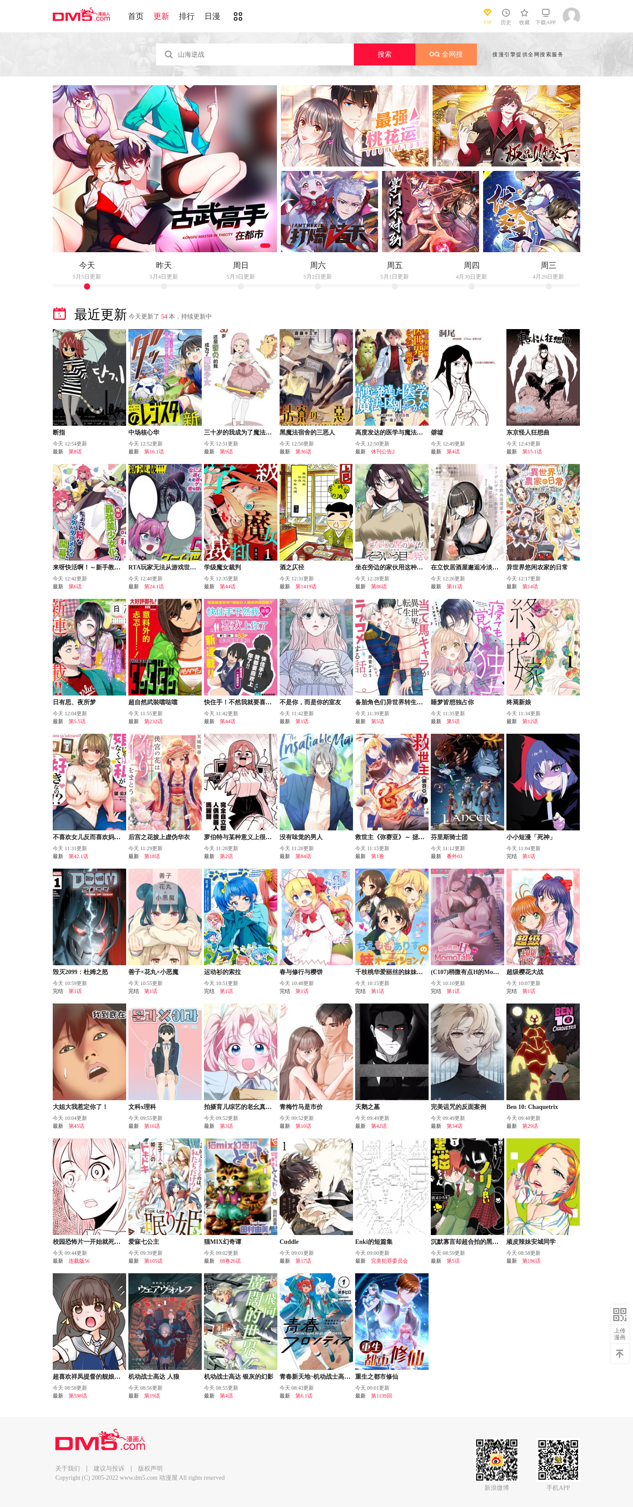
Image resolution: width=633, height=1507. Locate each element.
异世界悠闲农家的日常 (537, 567)
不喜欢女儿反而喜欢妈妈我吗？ (96, 837)
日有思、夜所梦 (74, 702)
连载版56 (79, 1261)
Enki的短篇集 (374, 1242)
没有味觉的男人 (301, 837)
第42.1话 (78, 856)
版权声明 (150, 1468)
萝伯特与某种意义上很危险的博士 (250, 837)
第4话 (453, 452)
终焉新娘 (518, 702)
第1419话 (305, 586)
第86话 (379, 586)
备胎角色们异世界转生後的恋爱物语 (404, 702)
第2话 (226, 856)
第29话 (530, 1126)
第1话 (302, 721)
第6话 (75, 586)
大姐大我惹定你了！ (80, 1107)
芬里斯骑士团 (449, 837)
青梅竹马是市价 (301, 1107)
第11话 (454, 586)
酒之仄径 (292, 567)
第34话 (454, 1126)
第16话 (152, 1126)
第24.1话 (154, 586)
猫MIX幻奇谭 (222, 1242)
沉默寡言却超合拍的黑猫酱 (468, 1242)
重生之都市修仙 (376, 1376)
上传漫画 (620, 1333)
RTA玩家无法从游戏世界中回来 (171, 567)
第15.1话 (532, 452)
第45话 (76, 1126)
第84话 (303, 856)
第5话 (377, 721)
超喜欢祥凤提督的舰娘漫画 (90, 1376)
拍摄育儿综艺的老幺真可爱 (241, 1107)
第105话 (153, 1261)
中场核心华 (143, 432)
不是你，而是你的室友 (310, 702)
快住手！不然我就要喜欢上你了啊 (250, 702)
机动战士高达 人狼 (153, 1376)
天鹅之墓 (367, 1107)
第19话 (152, 1396)
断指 (59, 432)
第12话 (530, 721)
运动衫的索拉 (222, 972)
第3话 (226, 1126)
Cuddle (289, 1242)
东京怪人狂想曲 (527, 432)
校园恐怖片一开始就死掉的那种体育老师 (108, 1242)
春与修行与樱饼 (301, 972)
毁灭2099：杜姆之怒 (80, 972)
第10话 (303, 1126)
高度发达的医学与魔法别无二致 (398, 432)
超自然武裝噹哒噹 (153, 702)
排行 (187, 16)
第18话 (152, 856)
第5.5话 (77, 721)
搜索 (385, 54)
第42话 (379, 1126)
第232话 (153, 721)
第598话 (78, 1396)
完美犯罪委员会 (389, 1261)
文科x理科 (142, 1107)
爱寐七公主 (143, 1242)
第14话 (530, 586)
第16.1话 (154, 452)
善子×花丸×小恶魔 (153, 972)
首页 (136, 16)
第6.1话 (304, 1396)
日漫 (212, 16)
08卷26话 (230, 1261)
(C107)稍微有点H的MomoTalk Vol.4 (479, 972)
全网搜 (446, 54)
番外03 (454, 856)
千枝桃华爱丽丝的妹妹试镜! (393, 972)
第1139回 (381, 1396)
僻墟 (437, 432)
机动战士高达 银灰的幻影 (238, 1376)
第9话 (226, 452)
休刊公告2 (383, 452)
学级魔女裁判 (222, 567)
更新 (161, 16)
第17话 (303, 1261)
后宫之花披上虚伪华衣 (159, 837)
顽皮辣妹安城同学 (531, 1242)
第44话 (228, 586)
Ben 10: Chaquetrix (532, 1107)
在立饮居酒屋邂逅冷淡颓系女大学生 (480, 567)
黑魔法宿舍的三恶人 (307, 432)
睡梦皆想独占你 (452, 702)
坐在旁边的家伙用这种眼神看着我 (401, 567)
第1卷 (377, 856)
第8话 (75, 452)
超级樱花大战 (524, 972)
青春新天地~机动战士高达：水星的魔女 (333, 1376)
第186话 (531, 1261)
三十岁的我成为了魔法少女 (241, 432)
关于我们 (67, 1468)
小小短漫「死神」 (531, 837)
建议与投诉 (109, 1468)
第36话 (303, 452)
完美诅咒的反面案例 (458, 1107)
